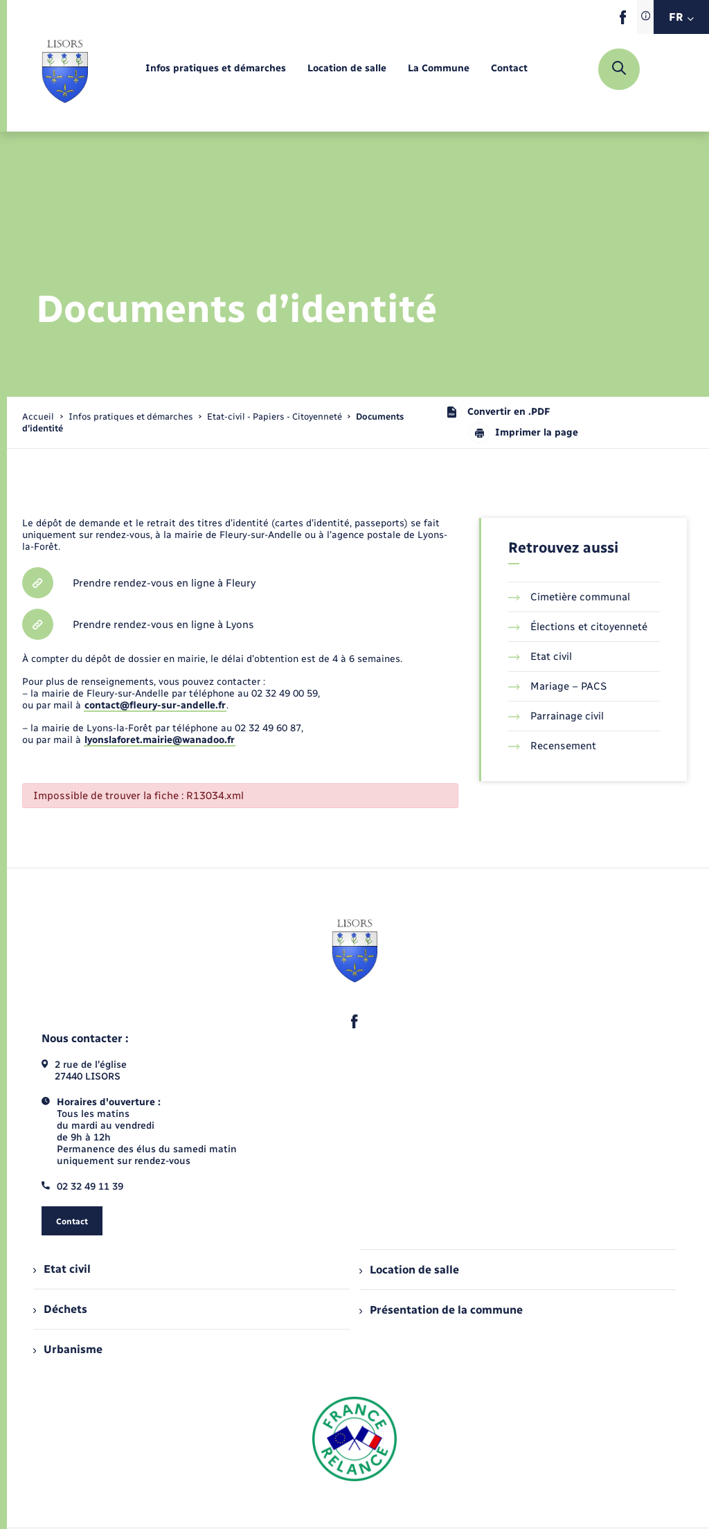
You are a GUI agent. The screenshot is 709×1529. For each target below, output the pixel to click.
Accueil (38, 416)
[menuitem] (215, 68)
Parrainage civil (556, 716)
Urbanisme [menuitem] (67, 1349)
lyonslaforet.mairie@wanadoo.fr (159, 740)
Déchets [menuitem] (60, 1309)
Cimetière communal (569, 597)
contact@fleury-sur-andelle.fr (155, 705)
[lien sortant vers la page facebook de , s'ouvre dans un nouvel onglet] (623, 21)
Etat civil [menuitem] (62, 1269)
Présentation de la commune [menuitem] (441, 1309)
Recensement (552, 746)
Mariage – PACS (557, 686)
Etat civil (540, 656)
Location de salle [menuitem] (409, 1269)
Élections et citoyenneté (577, 626)
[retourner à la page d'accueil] (65, 69)
